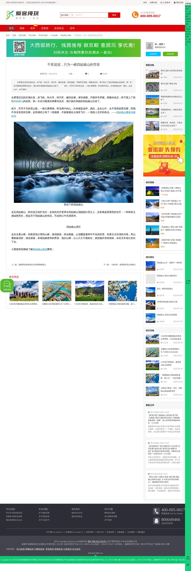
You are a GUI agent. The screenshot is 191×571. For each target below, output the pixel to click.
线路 (22, 28)
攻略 (14, 35)
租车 (32, 28)
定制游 (44, 28)
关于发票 (108, 520)
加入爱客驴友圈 (110, 516)
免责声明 (89, 532)
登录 (145, 2)
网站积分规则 (109, 513)
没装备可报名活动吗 (14, 516)
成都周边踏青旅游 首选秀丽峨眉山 (32, 265)
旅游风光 (59, 28)
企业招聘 (131, 532)
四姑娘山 (18, 101)
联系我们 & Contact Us (74, 532)
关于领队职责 (44, 513)
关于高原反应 (44, 516)
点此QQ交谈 (173, 520)
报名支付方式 (77, 513)
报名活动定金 (77, 516)
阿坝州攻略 (43, 35)
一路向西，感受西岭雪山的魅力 (123, 265)
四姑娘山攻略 (65, 35)
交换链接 (120, 532)
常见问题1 (10, 509)
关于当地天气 (44, 520)
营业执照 (110, 532)
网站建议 (141, 532)
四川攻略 (32, 35)
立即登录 (153, 54)
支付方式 (100, 532)
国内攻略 (22, 35)
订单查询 (165, 2)
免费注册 (153, 2)
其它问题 (108, 509)
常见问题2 (43, 509)
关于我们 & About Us (54, 532)
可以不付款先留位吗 (14, 513)
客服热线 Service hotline (173, 511)
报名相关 (76, 509)
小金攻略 (54, 35)
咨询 (72, 28)
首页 (11, 29)
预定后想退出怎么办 (14, 520)
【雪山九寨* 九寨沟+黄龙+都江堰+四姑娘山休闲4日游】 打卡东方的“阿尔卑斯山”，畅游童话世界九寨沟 (163, 480)
